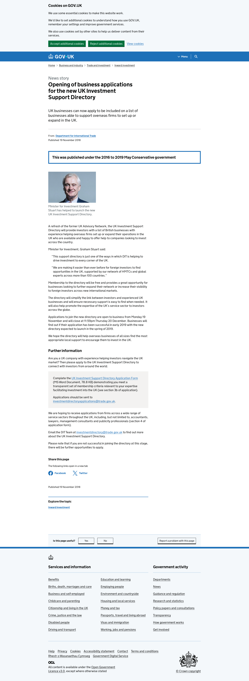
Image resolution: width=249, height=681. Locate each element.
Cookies (75, 651)
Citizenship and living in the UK (68, 608)
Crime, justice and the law (65, 615)
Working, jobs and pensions (118, 629)
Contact (122, 651)
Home (51, 65)
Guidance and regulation (169, 594)
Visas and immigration (115, 622)
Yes (89, 540)
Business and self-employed (66, 594)
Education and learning (116, 579)
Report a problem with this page (176, 540)
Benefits (53, 579)
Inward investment (124, 65)
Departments (161, 579)
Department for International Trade (76, 135)
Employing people (112, 586)
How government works (168, 622)
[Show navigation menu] (183, 56)
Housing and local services (118, 601)
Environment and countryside (120, 594)
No (108, 540)
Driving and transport (62, 629)
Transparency (162, 615)
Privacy (62, 651)
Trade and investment (98, 65)
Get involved (161, 629)
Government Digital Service (110, 656)
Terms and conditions (144, 651)
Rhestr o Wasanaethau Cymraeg (69, 656)
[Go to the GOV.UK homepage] (61, 57)
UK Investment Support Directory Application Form (104, 378)
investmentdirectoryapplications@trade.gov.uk (84, 401)
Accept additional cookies (67, 44)
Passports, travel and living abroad (123, 615)
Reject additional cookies (106, 44)
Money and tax (110, 608)
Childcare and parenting (64, 601)
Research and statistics (168, 601)
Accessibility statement (99, 651)
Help (51, 651)
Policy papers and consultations (174, 608)
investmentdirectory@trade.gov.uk (99, 432)
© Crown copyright (188, 671)
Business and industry (71, 65)
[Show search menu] (196, 56)
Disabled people (59, 622)
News (157, 586)
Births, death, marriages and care (70, 586)
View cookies (135, 43)
